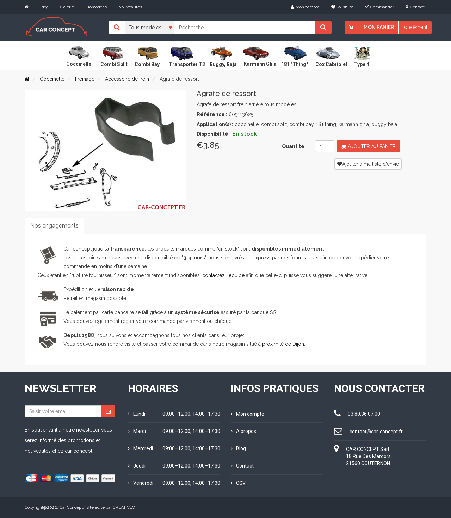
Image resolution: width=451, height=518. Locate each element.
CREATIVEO (124, 507)
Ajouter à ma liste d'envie (368, 164)
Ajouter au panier (368, 146)
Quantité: (294, 146)
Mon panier (379, 27)
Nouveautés (130, 7)
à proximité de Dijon (281, 344)
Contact (415, 7)
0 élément (415, 27)
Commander (379, 7)
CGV (238, 483)
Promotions (96, 7)
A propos (243, 431)
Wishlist (342, 7)
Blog (44, 7)
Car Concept (71, 507)
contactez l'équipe (223, 275)
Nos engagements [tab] (54, 225)
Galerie (67, 7)
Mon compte (305, 7)
